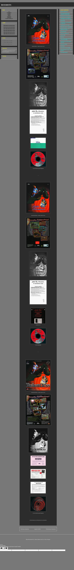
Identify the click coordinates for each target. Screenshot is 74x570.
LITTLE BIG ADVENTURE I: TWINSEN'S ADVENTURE (65, 14)
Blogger (48, 539)
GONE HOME (63, 35)
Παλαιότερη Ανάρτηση (51, 529)
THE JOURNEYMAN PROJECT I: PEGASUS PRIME (66, 39)
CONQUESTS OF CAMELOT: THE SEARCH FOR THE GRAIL (66, 18)
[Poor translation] (5, 548)
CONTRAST (63, 46)
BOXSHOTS (6, 5)
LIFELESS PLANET (64, 44)
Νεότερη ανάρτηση (25, 529)
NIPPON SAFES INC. (64, 11)
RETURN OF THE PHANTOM (66, 16)
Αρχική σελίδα (37, 529)
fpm (43, 539)
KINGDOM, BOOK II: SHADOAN (66, 27)
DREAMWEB (63, 20)
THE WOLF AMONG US (65, 33)
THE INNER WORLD (64, 52)
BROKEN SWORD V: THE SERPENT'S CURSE (65, 29)
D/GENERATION (63, 31)
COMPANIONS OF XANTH (65, 25)
